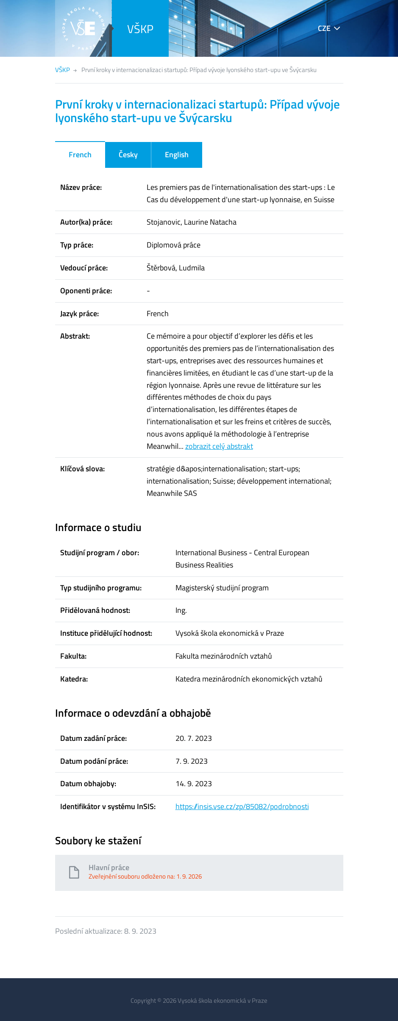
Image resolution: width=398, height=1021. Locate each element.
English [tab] (177, 154)
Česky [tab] (128, 154)
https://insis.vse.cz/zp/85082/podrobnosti (242, 806)
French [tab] (80, 154)
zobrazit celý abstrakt (219, 446)
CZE (324, 28)
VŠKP (140, 28)
